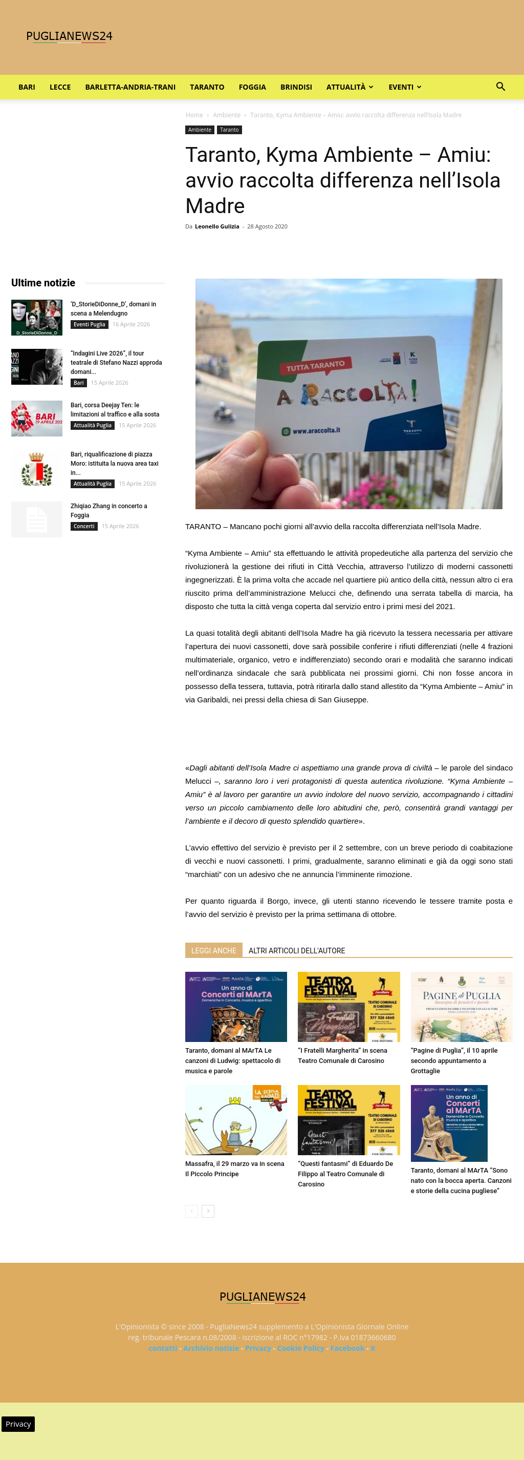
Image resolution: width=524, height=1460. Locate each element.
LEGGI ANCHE (213, 951)
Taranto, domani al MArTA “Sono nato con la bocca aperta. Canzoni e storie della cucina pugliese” (461, 1180)
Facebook (348, 1348)
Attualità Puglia (93, 425)
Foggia (252, 87)
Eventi (405, 87)
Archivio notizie (211, 1348)
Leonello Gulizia (217, 226)
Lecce (60, 87)
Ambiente (227, 115)
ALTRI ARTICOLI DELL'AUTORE (297, 951)
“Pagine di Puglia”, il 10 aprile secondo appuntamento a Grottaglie (454, 1061)
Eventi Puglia (89, 324)
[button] (500, 88)
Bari (26, 87)
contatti (163, 1348)
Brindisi (296, 87)
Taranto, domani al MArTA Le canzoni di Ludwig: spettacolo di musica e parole (232, 1061)
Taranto (207, 87)
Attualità (350, 87)
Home (194, 115)
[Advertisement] (349, 735)
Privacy (258, 1348)
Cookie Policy (300, 1348)
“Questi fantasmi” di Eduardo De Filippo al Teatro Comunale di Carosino (345, 1174)
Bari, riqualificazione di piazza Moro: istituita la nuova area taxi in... (115, 463)
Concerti (84, 526)
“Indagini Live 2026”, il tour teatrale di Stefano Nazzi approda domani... (116, 363)
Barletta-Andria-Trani (130, 87)
